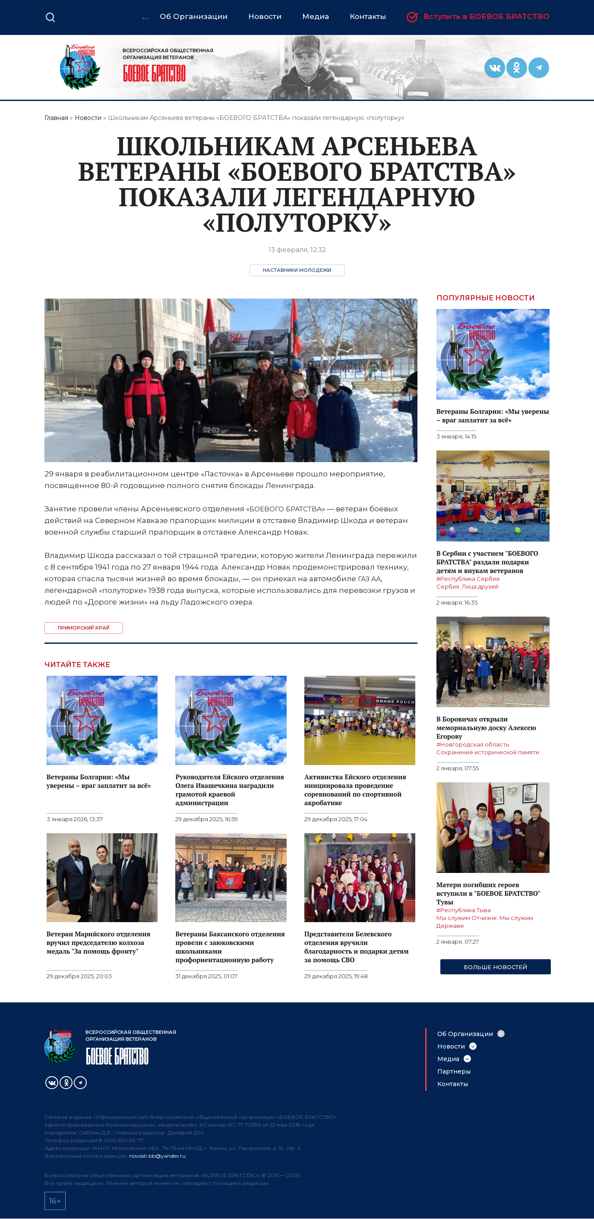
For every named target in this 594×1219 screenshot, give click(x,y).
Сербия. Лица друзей (467, 586)
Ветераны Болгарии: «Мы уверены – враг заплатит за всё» (99, 781)
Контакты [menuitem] (368, 16)
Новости (88, 118)
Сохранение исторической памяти (487, 752)
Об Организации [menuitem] (193, 16)
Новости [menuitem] (264, 16)
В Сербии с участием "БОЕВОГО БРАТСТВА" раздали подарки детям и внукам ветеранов (487, 562)
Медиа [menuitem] (315, 16)
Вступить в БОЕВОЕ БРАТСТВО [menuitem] (486, 17)
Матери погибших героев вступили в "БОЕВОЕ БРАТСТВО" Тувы (488, 893)
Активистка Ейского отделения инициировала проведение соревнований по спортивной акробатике (355, 789)
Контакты (452, 1084)
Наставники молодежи (297, 270)
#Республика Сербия (467, 578)
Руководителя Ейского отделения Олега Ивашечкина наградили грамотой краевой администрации (229, 789)
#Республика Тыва (463, 910)
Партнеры (454, 1071)
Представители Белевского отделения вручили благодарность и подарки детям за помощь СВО (356, 946)
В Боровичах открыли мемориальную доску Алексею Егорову (486, 727)
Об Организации (465, 1034)
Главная (56, 118)
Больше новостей (495, 967)
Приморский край (84, 628)
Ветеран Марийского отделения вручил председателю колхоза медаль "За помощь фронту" (99, 942)
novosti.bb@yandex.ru (157, 1156)
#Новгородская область (472, 744)
